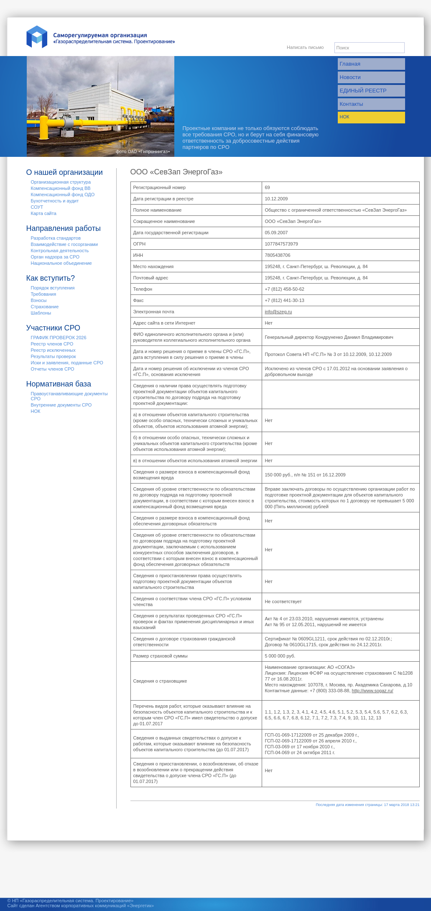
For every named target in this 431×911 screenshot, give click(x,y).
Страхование (45, 306)
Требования (43, 294)
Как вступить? (50, 278)
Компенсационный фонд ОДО (63, 194)
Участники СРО (53, 328)
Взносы (39, 300)
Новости (350, 77)
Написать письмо (305, 47)
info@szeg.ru (278, 311)
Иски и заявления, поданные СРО (67, 362)
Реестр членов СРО (52, 343)
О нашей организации (64, 172)
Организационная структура (61, 181)
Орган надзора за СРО (55, 256)
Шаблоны (41, 312)
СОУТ (37, 207)
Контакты (351, 104)
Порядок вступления (53, 287)
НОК (344, 116)
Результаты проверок (53, 356)
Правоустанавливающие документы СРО (69, 396)
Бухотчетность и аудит (55, 200)
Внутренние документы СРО (61, 404)
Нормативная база (59, 384)
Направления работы (63, 228)
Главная (350, 64)
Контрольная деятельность (60, 250)
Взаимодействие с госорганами (64, 244)
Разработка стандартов (56, 238)
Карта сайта (43, 213)
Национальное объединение (61, 263)
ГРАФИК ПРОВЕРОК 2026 (59, 337)
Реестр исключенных (53, 350)
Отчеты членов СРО (52, 368)
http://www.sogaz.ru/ (372, 690)
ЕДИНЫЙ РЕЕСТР (363, 90)
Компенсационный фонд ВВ (61, 188)
